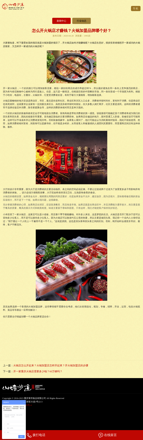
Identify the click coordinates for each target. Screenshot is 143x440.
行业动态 (81, 21)
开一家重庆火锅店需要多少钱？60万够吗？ (37, 371)
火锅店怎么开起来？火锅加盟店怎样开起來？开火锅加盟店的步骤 (50, 365)
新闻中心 (61, 21)
